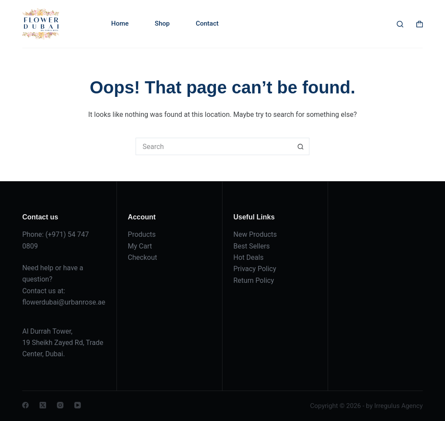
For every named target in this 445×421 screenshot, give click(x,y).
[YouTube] (77, 405)
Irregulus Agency (398, 406)
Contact (207, 23)
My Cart (140, 246)
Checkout (142, 257)
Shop (162, 23)
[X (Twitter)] (43, 405)
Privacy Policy (254, 269)
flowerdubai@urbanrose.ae (63, 302)
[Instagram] (60, 405)
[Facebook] (25, 405)
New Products (255, 234)
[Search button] (300, 146)
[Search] (400, 24)
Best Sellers (251, 246)
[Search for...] (214, 146)
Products (142, 234)
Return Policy (253, 280)
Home (120, 23)
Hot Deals (248, 257)
